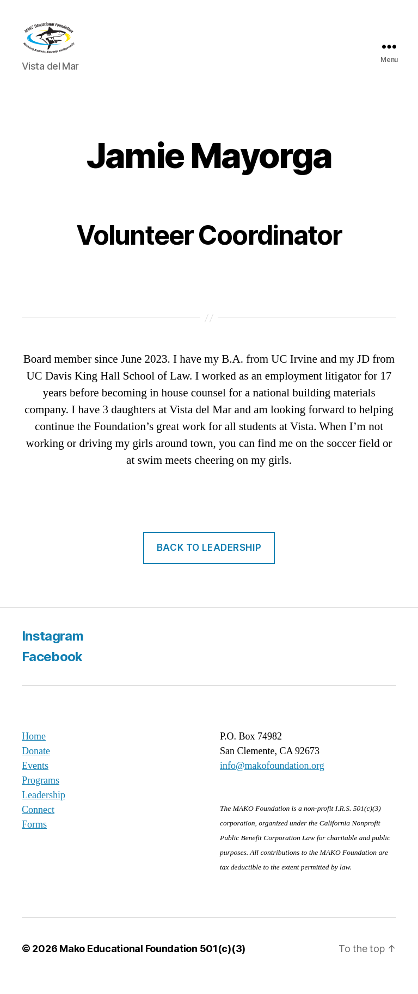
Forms (34, 839)
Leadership (43, 809)
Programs (40, 795)
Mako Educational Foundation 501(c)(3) (152, 963)
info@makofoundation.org (272, 780)
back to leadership (209, 562)
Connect (38, 824)
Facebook (52, 671)
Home (34, 751)
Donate (36, 765)
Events (35, 780)
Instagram (52, 650)
